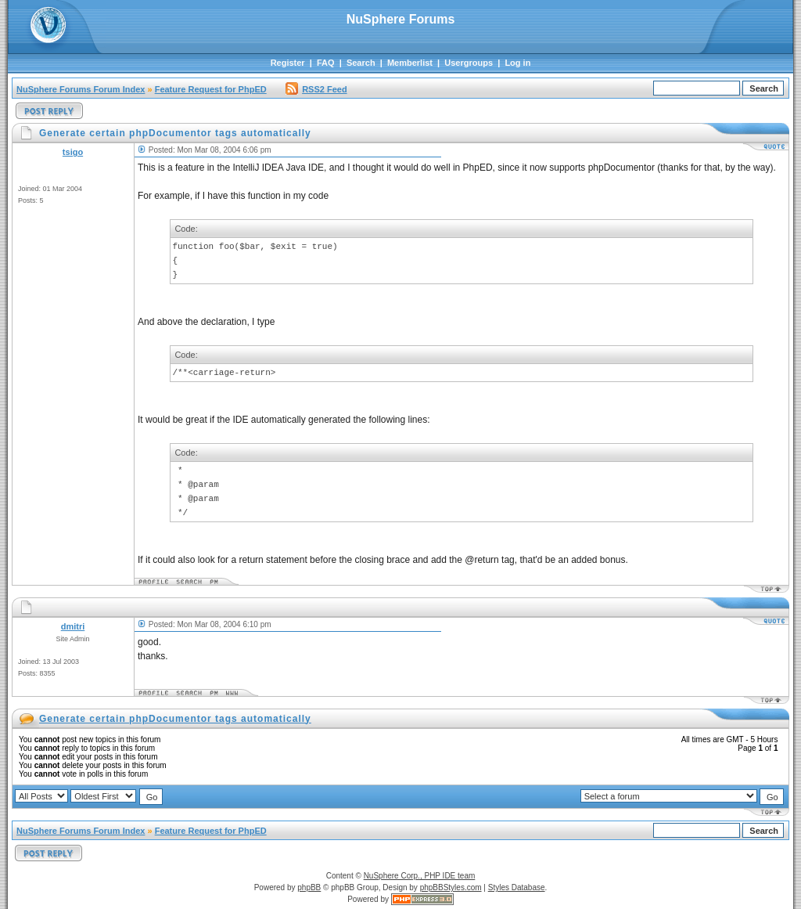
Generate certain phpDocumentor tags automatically (175, 718)
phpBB (309, 887)
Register (288, 62)
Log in (517, 62)
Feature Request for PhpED (211, 89)
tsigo (73, 152)
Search (361, 62)
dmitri (73, 626)
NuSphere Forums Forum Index (80, 89)
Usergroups (468, 62)
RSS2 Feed (316, 89)
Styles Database (516, 887)
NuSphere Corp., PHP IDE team (420, 875)
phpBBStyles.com (451, 887)
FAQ (326, 62)
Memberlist (410, 62)
